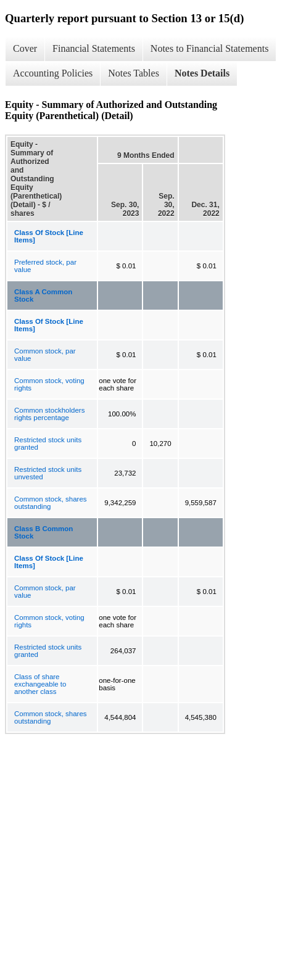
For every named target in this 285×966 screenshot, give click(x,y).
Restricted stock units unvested (47, 473)
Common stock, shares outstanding (50, 502)
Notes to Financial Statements (210, 48)
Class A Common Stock (43, 295)
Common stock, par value (45, 354)
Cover (25, 48)
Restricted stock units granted (47, 443)
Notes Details (202, 73)
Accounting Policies (53, 73)
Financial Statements (93, 48)
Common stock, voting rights (49, 384)
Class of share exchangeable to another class (40, 684)
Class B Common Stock (43, 532)
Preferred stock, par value (45, 265)
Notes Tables (133, 73)
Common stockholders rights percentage (49, 414)
